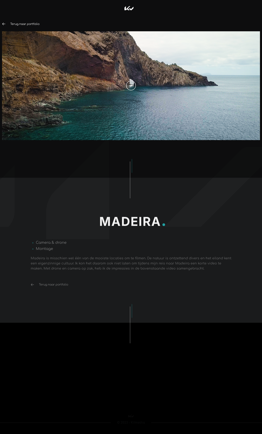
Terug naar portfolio (23, 24)
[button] (131, 86)
